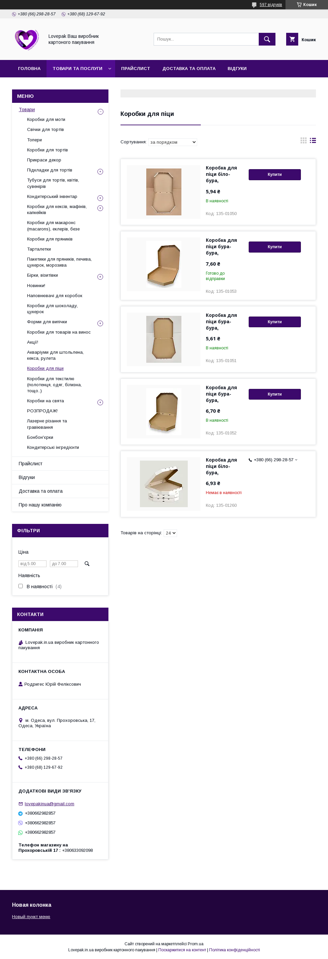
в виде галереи (304, 142)
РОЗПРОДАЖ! (42, 410)
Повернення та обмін (147, 85)
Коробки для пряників (50, 239)
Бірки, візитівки (42, 275)
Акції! (32, 342)
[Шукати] (267, 39)
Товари (27, 109)
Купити (275, 174)
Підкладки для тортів (49, 170)
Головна (29, 68)
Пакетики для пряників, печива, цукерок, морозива (59, 262)
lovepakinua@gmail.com (49, 803)
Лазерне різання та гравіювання (47, 423)
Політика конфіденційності (234, 950)
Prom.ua (195, 944)
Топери (34, 139)
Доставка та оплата (189, 68)
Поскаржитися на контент (182, 950)
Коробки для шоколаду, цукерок (52, 308)
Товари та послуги (77, 68)
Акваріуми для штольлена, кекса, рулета (55, 355)
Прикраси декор (44, 159)
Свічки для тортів (45, 129)
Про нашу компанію (44, 85)
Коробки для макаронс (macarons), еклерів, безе (53, 225)
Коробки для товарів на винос (59, 332)
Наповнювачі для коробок (54, 295)
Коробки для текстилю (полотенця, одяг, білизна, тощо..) (54, 384)
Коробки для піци (45, 368)
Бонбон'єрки (40, 437)
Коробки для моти (46, 119)
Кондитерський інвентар (52, 196)
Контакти (94, 85)
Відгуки (237, 68)
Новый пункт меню (31, 916)
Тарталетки (39, 249)
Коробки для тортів (47, 149)
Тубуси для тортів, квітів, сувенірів (53, 183)
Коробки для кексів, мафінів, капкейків (57, 209)
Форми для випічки (47, 321)
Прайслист (135, 68)
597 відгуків (271, 4)
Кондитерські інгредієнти (53, 447)
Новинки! (36, 285)
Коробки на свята (45, 400)
